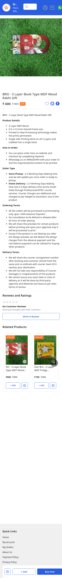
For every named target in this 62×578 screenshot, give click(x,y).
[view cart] (52, 7)
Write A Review (31, 316)
